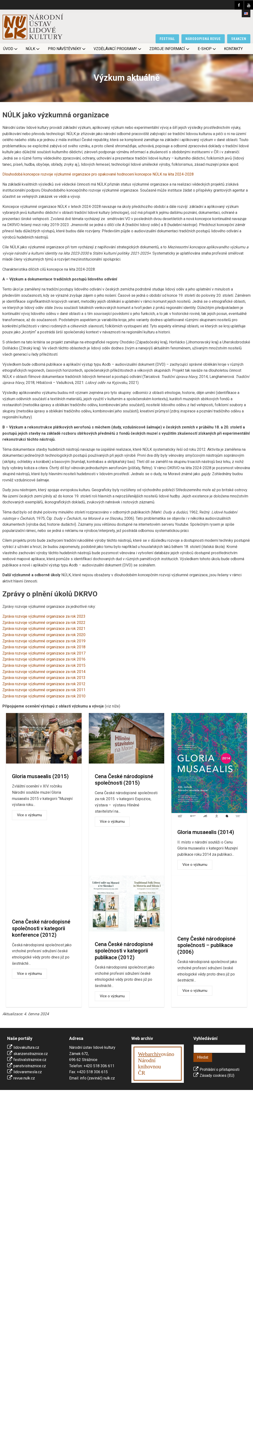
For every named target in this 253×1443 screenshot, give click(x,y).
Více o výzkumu (29, 815)
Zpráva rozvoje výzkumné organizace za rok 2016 (43, 659)
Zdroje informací (169, 48)
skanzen (239, 39)
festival (167, 39)
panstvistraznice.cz (29, 1066)
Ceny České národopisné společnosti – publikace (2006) (206, 945)
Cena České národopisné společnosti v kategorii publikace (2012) (124, 950)
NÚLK (33, 48)
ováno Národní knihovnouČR (156, 1063)
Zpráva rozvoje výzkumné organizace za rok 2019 (43, 641)
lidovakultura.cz (26, 1047)
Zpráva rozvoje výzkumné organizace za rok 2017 (43, 653)
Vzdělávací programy (118, 48)
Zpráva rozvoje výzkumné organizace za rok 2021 (43, 628)
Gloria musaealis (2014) (205, 832)
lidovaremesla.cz (27, 1072)
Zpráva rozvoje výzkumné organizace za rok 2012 (43, 684)
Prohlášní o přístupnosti (219, 1069)
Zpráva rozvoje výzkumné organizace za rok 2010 (43, 696)
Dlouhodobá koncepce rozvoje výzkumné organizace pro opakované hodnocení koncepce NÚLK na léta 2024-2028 (98, 174)
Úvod (10, 48)
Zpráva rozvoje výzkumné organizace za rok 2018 (43, 647)
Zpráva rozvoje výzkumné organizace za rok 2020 (43, 635)
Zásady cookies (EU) (217, 1075)
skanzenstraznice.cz (30, 1053)
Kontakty (233, 48)
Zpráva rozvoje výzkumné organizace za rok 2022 (43, 622)
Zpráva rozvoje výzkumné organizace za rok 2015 (43, 665)
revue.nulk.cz (24, 1078)
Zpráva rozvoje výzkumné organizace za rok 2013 (43, 677)
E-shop (207, 48)
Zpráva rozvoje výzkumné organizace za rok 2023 (43, 616)
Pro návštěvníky (67, 48)
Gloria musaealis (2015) (40, 776)
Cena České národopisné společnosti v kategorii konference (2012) (41, 928)
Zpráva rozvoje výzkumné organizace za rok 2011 (43, 690)
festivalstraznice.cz (29, 1059)
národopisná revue (203, 39)
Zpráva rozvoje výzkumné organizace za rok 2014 (43, 671)
